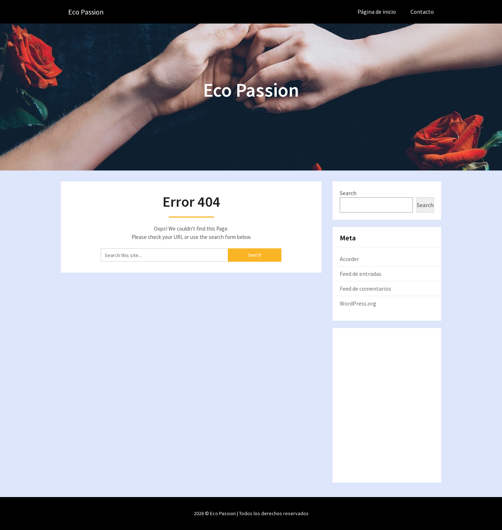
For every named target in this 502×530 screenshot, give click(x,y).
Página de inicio (376, 11)
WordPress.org (358, 303)
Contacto (422, 11)
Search (348, 193)
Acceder (349, 258)
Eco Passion (86, 11)
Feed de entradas (360, 273)
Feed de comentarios (365, 288)
